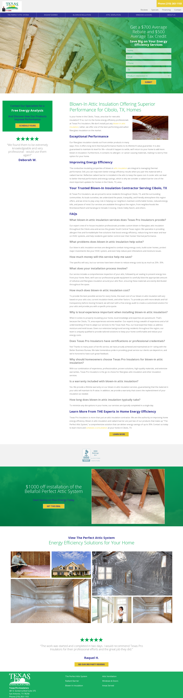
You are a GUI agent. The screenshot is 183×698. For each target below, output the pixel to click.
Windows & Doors (144, 15)
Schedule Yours (27, 125)
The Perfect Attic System (18, 15)
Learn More (119, 434)
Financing (166, 9)
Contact (177, 9)
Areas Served (108, 685)
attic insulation (120, 168)
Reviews (144, 9)
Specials (155, 9)
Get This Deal (54, 506)
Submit (148, 82)
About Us (171, 15)
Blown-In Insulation (82, 15)
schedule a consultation (96, 427)
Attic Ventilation (113, 15)
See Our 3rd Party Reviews (91, 664)
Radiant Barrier (51, 15)
